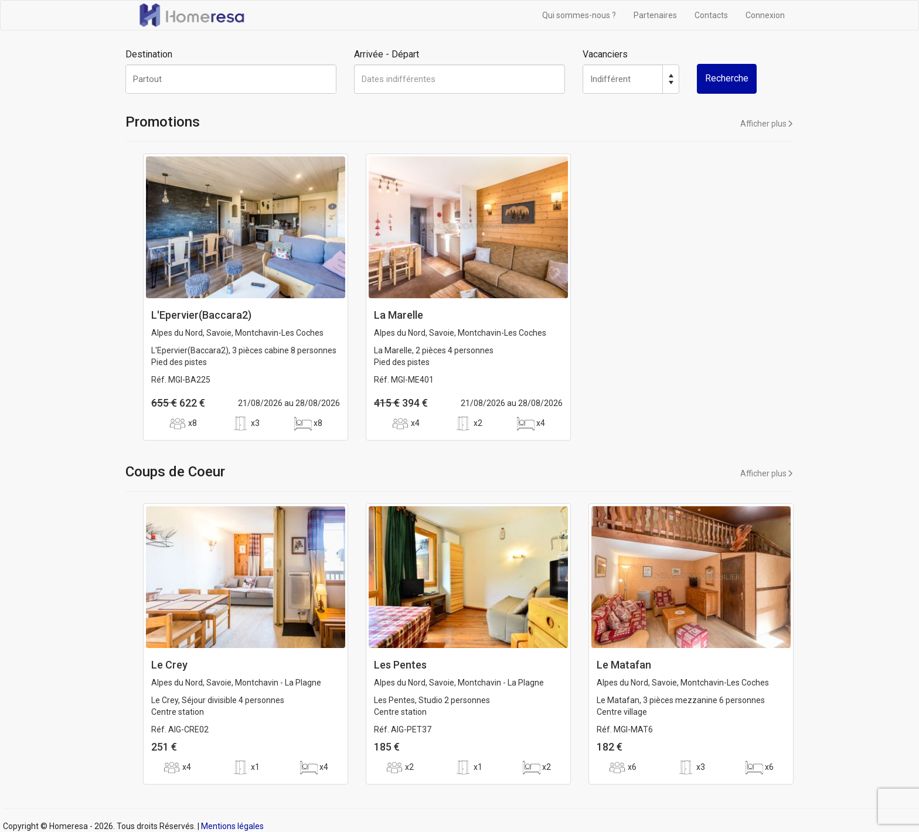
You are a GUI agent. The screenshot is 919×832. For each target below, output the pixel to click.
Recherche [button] (726, 78)
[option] (245, 303)
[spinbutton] (623, 79)
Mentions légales (232, 826)
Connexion (765, 15)
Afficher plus (767, 123)
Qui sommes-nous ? (579, 15)
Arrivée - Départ (386, 54)
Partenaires (655, 15)
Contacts (711, 15)
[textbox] (231, 79)
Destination (148, 54)
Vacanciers (605, 54)
